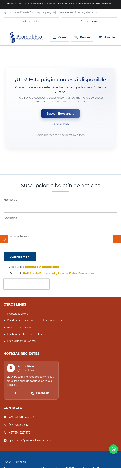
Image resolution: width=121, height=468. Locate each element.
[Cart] (106, 37)
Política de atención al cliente (26, 334)
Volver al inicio (60, 123)
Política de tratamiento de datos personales (35, 320)
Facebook (42, 393)
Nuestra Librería (17, 313)
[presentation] (26, 284)
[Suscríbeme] (20, 256)
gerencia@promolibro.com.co (30, 440)
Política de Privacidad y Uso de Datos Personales (59, 273)
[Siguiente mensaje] (117, 4)
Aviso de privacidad (20, 327)
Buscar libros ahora (60, 113)
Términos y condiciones (42, 267)
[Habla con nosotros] (113, 449)
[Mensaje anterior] (4, 4)
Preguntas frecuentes (21, 340)
